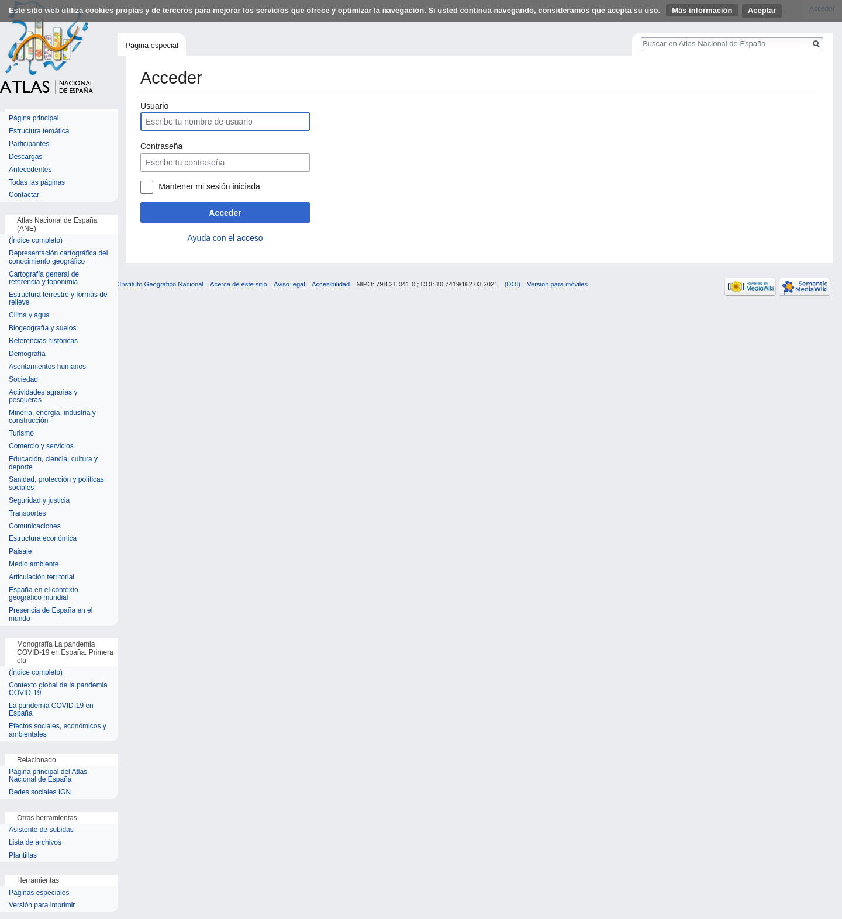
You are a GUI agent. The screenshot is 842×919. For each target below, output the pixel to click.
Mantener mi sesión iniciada (209, 186)
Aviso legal (289, 284)
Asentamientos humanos (47, 367)
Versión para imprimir (42, 905)
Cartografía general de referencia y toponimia (44, 278)
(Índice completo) (36, 240)
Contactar (24, 195)
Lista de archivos (35, 843)
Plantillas (23, 855)
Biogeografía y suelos (42, 328)
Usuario (154, 105)
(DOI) (512, 284)
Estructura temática (39, 131)
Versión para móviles (557, 284)
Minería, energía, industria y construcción (52, 417)
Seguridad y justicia (39, 501)
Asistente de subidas (41, 830)
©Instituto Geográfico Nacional (159, 284)
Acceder (225, 212)
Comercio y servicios (41, 446)
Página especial (151, 45)
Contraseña (161, 146)
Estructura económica (43, 539)
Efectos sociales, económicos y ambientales (57, 730)
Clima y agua (29, 315)
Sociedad (23, 380)
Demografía (27, 354)
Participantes (29, 144)
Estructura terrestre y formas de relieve (58, 299)
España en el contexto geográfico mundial (43, 594)
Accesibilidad (331, 284)
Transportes (27, 513)
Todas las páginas (37, 182)
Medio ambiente (33, 564)
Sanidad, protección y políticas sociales (56, 484)
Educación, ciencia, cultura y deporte (53, 463)
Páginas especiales (39, 893)
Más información (702, 10)
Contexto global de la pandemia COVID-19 (58, 689)
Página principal (33, 118)
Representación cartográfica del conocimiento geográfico (58, 257)
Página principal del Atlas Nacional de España (48, 776)
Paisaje (20, 551)
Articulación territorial (41, 577)
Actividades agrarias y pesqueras (43, 397)
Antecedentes (30, 170)
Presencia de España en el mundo (50, 615)
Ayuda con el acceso (225, 238)
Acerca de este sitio (238, 284)
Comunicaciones (35, 526)
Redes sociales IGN (40, 792)
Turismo (21, 433)
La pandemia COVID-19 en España (51, 710)
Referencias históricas (43, 341)
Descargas (25, 157)
